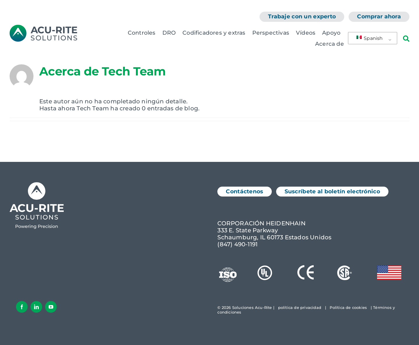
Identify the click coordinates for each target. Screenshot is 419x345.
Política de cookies (348, 307)
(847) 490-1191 (237, 244)
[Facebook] (22, 307)
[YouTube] (51, 307)
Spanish (369, 38)
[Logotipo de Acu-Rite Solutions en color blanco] (37, 185)
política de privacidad (299, 307)
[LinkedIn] (36, 307)
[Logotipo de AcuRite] (43, 27)
